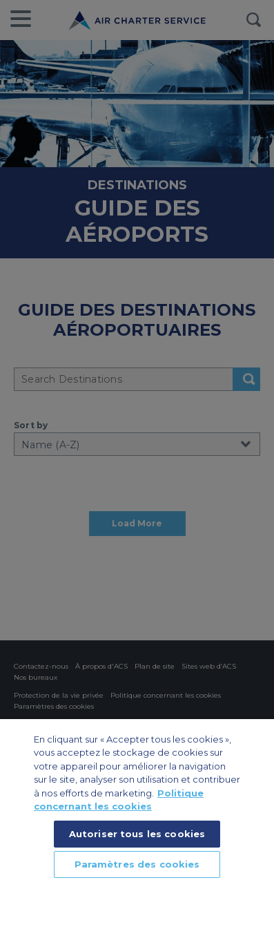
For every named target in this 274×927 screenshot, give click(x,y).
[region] (137, 823)
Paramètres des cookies (137, 864)
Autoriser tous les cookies (137, 833)
